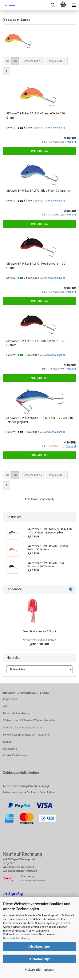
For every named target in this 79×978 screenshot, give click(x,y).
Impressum (10, 699)
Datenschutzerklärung (16, 938)
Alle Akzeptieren (39, 946)
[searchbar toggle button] (52, 5)
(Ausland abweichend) (52, 127)
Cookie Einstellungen (15, 755)
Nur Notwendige (39, 959)
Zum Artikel (39, 150)
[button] (7, 61)
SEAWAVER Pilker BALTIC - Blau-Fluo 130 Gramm (38, 190)
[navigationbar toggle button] (73, 5)
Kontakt (7, 741)
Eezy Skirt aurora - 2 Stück (39, 631)
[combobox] (32, 61)
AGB (5, 706)
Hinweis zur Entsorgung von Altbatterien (26, 734)
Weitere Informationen (39, 969)
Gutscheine (10, 748)
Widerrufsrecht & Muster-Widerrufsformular (29, 720)
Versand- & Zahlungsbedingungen (23, 727)
